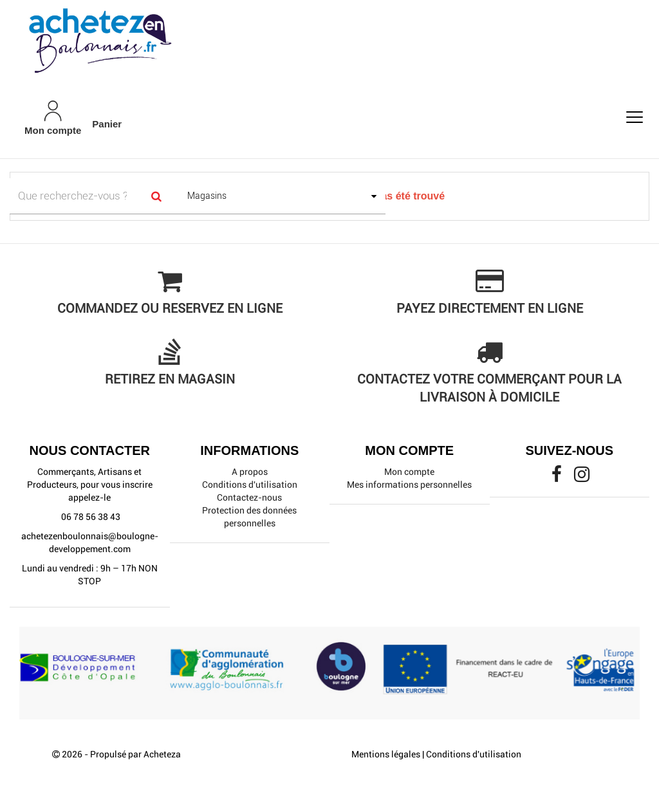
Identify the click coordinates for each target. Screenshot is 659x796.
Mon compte (409, 472)
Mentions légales (385, 754)
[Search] (156, 196)
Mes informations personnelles (409, 484)
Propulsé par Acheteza (135, 754)
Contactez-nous (249, 497)
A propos (250, 472)
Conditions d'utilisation (249, 484)
